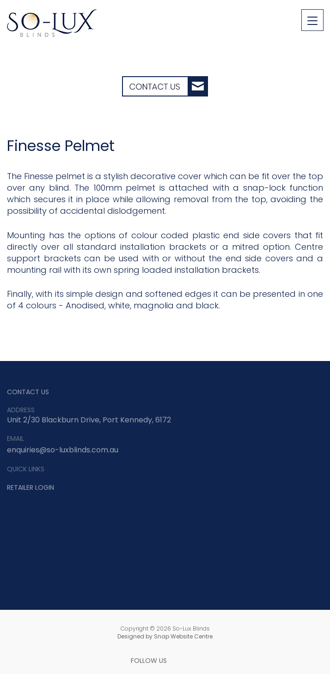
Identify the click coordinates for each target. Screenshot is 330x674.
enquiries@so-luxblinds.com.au (62, 450)
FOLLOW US (149, 661)
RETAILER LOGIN (30, 488)
